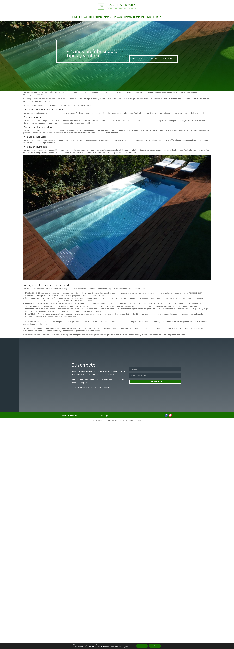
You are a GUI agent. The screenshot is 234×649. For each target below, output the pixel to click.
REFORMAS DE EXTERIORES (134, 17)
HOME (74, 17)
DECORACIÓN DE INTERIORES (90, 17)
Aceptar (142, 646)
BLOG (149, 17)
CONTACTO (157, 17)
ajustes (126, 647)
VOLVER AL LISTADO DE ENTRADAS (153, 59)
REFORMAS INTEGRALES (113, 17)
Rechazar (155, 646)
